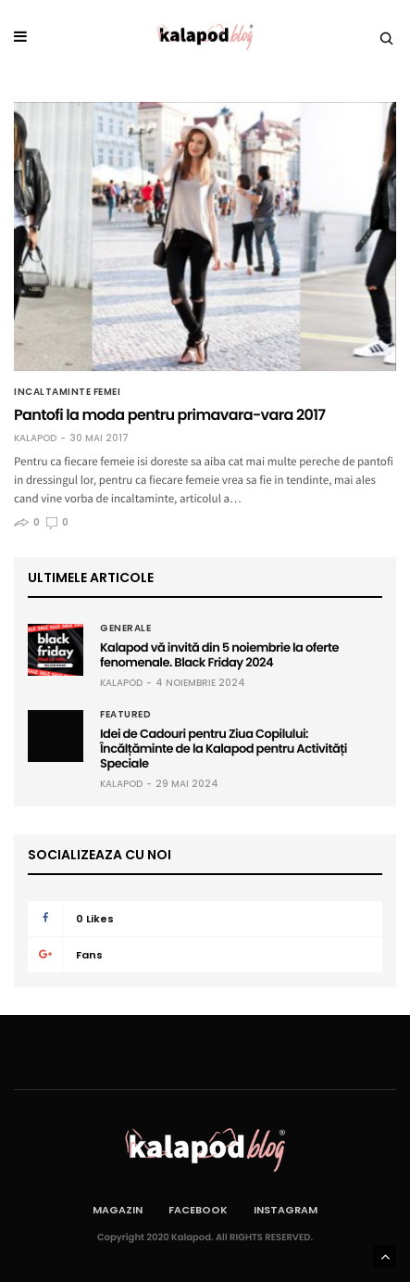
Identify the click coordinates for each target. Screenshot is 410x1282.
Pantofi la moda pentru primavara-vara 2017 (169, 414)
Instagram (285, 1209)
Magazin (118, 1209)
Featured (125, 714)
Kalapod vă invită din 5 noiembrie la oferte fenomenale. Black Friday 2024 (219, 655)
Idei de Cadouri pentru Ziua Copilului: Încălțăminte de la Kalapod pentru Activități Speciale (223, 748)
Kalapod (35, 438)
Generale (125, 628)
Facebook (198, 1209)
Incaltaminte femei (67, 392)
